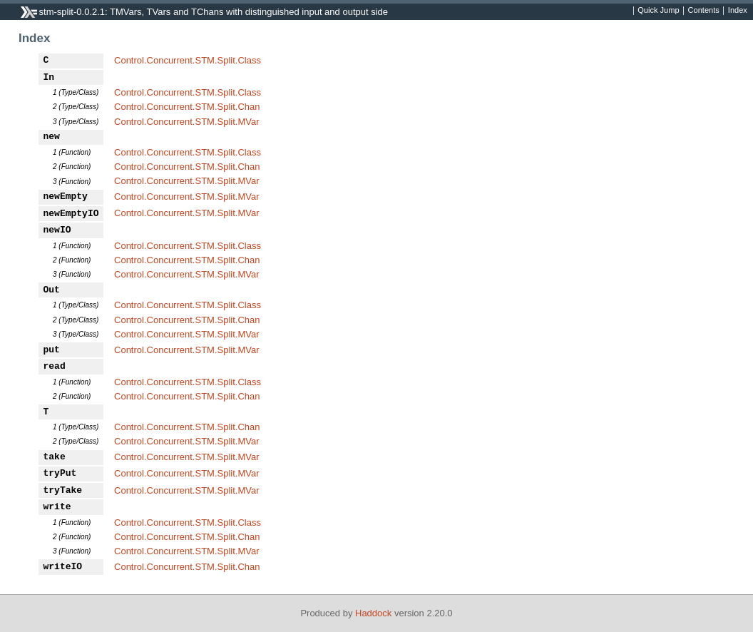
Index (737, 10)
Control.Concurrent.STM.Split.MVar (187, 121)
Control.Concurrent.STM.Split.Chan (187, 106)
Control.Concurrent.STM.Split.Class (187, 60)
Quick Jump (658, 10)
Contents (703, 10)
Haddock (373, 613)
